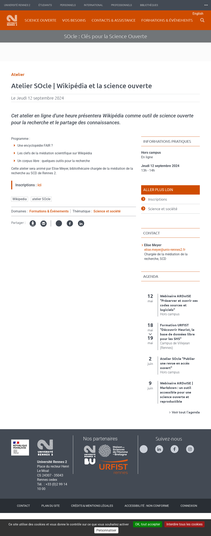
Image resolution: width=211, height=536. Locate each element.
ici (39, 208)
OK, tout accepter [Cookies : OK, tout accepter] (147, 524)
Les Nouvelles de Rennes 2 (186, 5)
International (96, 5)
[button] (202, 20)
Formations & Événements (49, 234)
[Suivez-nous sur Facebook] (177, 470)
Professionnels (124, 5)
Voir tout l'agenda (186, 435)
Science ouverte (40, 20)
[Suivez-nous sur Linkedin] (161, 470)
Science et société (107, 234)
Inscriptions (157, 222)
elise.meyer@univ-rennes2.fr (164, 273)
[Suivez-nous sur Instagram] (192, 470)
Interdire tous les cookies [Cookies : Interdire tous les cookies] (184, 524)
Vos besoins (74, 20)
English (198, 14)
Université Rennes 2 (20, 5)
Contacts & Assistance (114, 20)
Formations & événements (167, 20)
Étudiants (48, 5)
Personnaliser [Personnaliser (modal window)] (106, 530)
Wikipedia (19, 222)
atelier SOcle (41, 222)
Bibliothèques (152, 5)
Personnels (71, 5)
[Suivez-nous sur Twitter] (146, 470)
